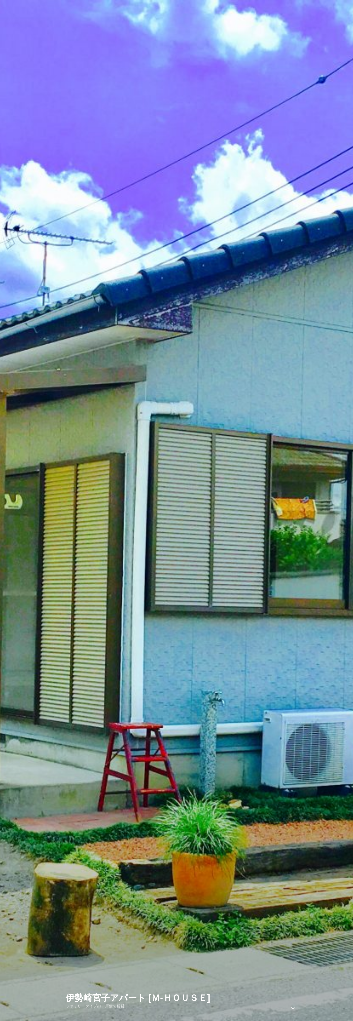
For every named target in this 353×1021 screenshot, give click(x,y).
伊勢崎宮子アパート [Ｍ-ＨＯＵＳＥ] (138, 998)
